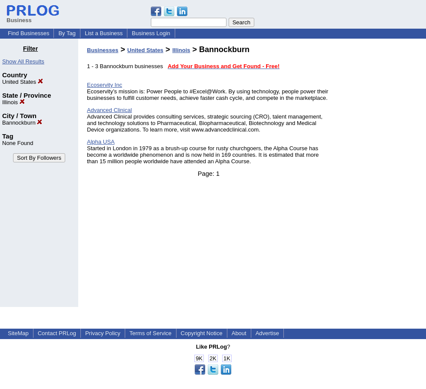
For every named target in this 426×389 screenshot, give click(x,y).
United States (22, 82)
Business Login (151, 33)
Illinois (13, 102)
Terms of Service (151, 333)
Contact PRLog (57, 333)
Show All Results (23, 61)
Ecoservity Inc (104, 85)
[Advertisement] (381, 175)
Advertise (267, 333)
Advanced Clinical (109, 110)
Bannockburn (22, 122)
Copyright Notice (202, 333)
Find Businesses (28, 33)
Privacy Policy (102, 333)
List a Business (104, 33)
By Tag (67, 33)
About (239, 333)
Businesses (102, 50)
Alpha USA (101, 141)
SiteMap (18, 333)
